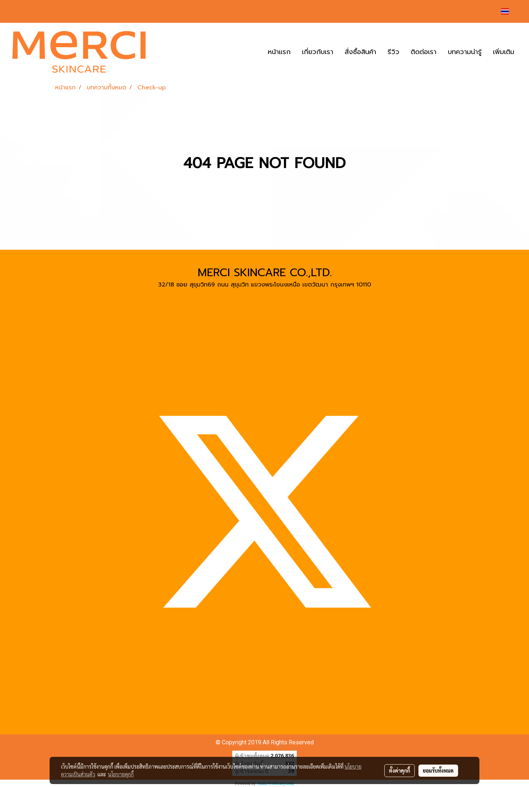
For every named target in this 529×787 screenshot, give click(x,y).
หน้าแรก (279, 52)
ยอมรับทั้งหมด (438, 770)
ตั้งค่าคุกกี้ (399, 770)
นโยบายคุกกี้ (121, 774)
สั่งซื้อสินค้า (360, 52)
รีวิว (393, 52)
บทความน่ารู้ (465, 52)
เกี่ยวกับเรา (317, 52)
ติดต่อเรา (423, 52)
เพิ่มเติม (503, 52)
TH (509, 11)
